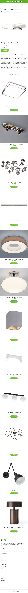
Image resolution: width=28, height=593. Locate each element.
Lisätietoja (5, 50)
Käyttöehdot (3, 582)
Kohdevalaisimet (4, 564)
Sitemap (2, 585)
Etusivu (2, 12)
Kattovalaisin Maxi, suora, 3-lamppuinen (14, 412)
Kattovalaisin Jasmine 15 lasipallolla (14, 182)
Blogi (2, 578)
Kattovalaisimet (8, 42)
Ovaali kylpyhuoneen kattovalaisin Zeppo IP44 (14, 297)
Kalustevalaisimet (4, 560)
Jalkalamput (3, 558)
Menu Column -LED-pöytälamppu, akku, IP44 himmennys (14, 527)
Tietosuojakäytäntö (4, 583)
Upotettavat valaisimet (5, 571)
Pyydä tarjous (18, 1)
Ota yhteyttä (3, 580)
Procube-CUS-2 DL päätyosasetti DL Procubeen (14, 220)
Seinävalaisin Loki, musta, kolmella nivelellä (14, 489)
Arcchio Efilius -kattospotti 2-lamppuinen (14, 374)
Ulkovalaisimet (3, 570)
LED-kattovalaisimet (14, 42)
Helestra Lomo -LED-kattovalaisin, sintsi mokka (14, 259)
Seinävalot (2, 568)
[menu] (26, 5)
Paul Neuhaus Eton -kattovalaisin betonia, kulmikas (14, 335)
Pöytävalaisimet (3, 566)
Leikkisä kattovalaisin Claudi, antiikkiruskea (14, 450)
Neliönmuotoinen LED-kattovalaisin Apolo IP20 (14, 105)
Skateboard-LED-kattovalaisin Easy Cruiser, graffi (14, 144)
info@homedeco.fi (4, 553)
